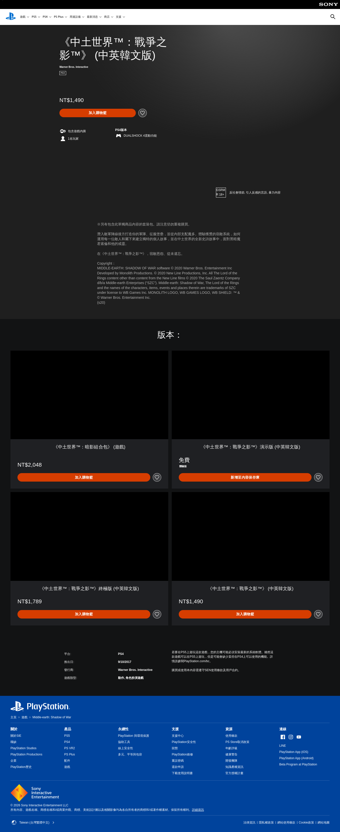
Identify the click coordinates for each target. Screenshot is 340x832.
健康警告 (231, 754)
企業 (13, 760)
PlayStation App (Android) (296, 758)
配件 (67, 760)
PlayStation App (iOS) (293, 752)
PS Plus (58, 17)
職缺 (13, 742)
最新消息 (92, 17)
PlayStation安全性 (184, 742)
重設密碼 (178, 760)
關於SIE (15, 735)
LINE (282, 745)
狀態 (175, 748)
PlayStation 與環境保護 (133, 735)
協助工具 (124, 742)
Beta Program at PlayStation (298, 764)
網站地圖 (324, 822)
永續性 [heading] (123, 729)
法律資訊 (249, 822)
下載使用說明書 (182, 773)
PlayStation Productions (26, 754)
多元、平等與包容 (130, 754)
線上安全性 (125, 748)
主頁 (13, 717)
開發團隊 (231, 760)
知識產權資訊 (234, 767)
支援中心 (178, 735)
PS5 (34, 17)
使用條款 (231, 735)
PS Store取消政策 (237, 742)
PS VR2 (69, 748)
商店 (107, 17)
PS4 (45, 17)
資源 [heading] (228, 729)
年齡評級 (231, 748)
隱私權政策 (266, 822)
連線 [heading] (282, 729)
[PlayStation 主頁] (10, 17)
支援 (118, 17)
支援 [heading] (175, 729)
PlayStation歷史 (21, 767)
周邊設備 (75, 17)
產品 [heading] (67, 729)
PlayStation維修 (182, 754)
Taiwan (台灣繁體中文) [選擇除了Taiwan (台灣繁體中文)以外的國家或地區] (33, 822)
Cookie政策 (306, 822)
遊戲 (22, 17)
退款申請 (178, 767)
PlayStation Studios (23, 748)
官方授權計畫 (234, 773)
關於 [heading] (13, 729)
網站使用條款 (286, 822)
